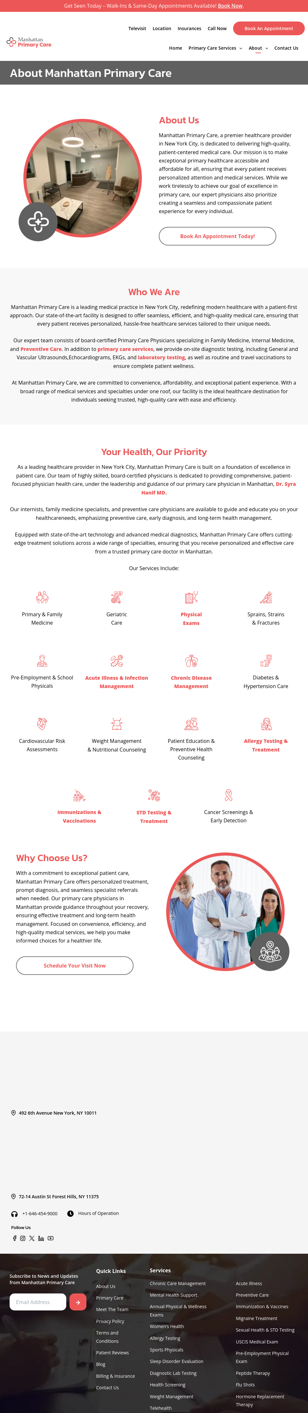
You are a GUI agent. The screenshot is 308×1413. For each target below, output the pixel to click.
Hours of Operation (93, 1209)
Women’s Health (167, 1324)
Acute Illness (249, 1279)
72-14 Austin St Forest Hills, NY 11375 (55, 1192)
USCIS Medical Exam (257, 1339)
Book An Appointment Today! (217, 235)
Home (175, 48)
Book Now (230, 5)
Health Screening (167, 1384)
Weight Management (171, 1395)
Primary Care (109, 1294)
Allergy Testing (165, 1336)
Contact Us (286, 48)
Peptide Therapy (253, 1372)
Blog (100, 1362)
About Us (105, 1282)
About (258, 48)
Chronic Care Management (178, 1279)
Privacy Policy (110, 1318)
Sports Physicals (166, 1348)
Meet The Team (112, 1306)
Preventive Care (46, 348)
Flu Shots (245, 1384)
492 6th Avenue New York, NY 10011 (54, 1109)
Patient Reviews (112, 1351)
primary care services (130, 348)
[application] (239, 48)
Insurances (189, 28)
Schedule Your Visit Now (75, 964)
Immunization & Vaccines (262, 1303)
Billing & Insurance (115, 1375)
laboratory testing (166, 357)
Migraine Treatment (256, 1315)
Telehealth (161, 1408)
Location (162, 28)
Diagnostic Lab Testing (173, 1372)
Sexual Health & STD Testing (265, 1327)
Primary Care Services (215, 48)
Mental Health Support (173, 1291)
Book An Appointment (269, 28)
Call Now (217, 28)
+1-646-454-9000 (34, 1209)
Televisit (137, 28)
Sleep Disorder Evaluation (176, 1360)
